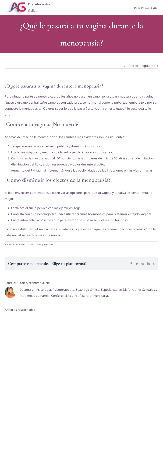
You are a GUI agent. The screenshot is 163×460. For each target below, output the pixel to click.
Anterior (132, 66)
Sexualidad (49, 244)
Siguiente (148, 66)
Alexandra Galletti (17, 244)
